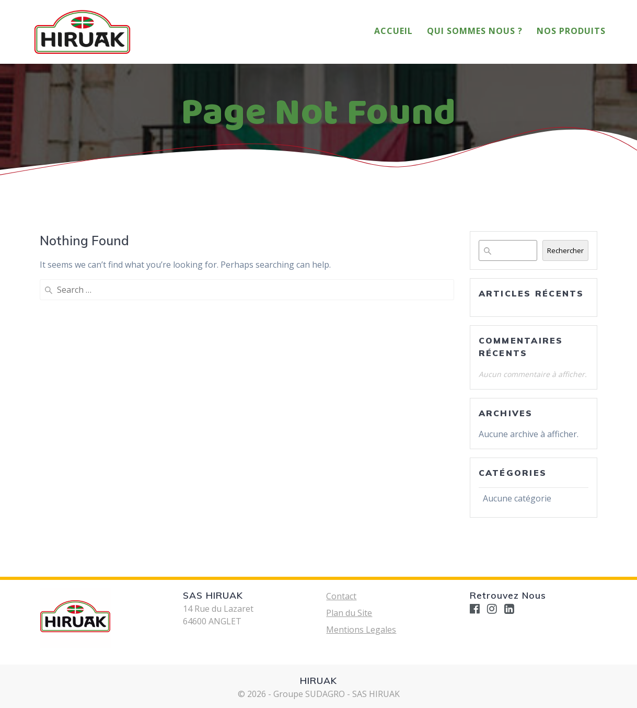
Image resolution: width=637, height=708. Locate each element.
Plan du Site (349, 613)
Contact (341, 596)
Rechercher (565, 250)
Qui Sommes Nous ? (475, 31)
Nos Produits (571, 31)
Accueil (393, 31)
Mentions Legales (361, 629)
